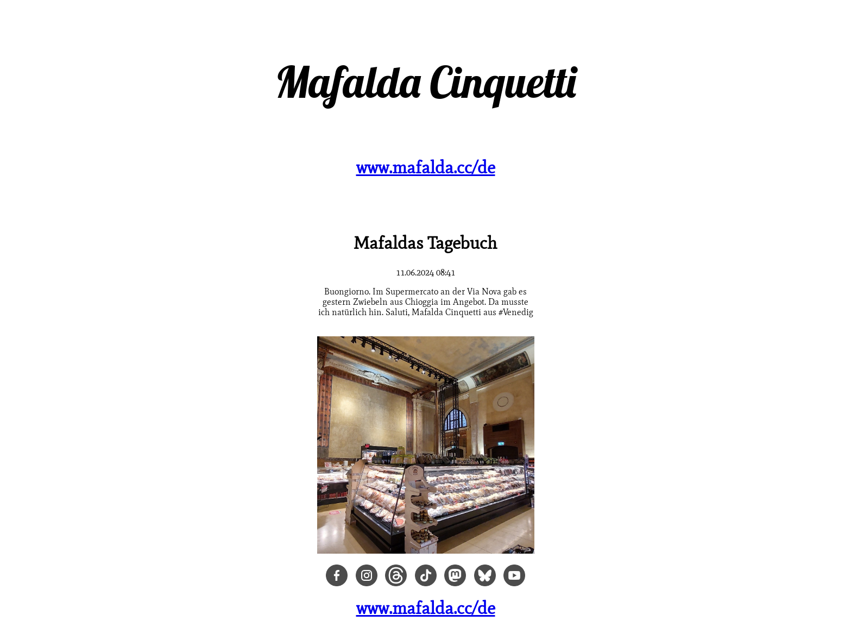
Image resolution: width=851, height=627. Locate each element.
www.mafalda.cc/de (425, 167)
